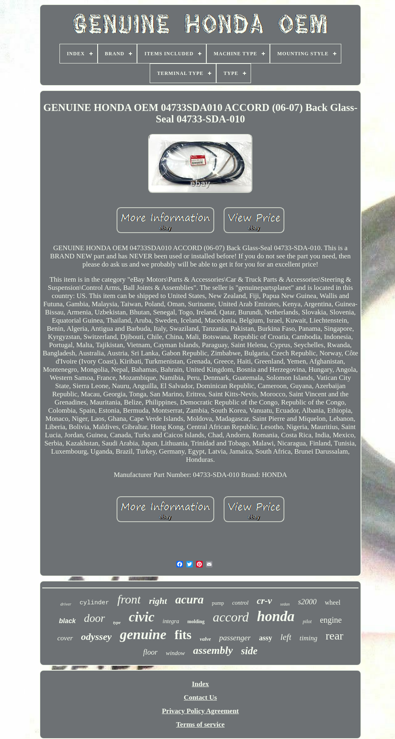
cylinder (94, 602)
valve (205, 639)
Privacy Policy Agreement (200, 711)
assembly (213, 650)
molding (196, 621)
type (117, 622)
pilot (307, 621)
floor (150, 652)
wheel (332, 602)
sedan (285, 604)
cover (65, 638)
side (249, 650)
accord (231, 617)
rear (335, 635)
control (240, 603)
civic (141, 617)
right (158, 601)
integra (170, 621)
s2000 (307, 601)
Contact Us (200, 697)
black (67, 620)
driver (65, 603)
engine (331, 619)
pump (218, 603)
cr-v (264, 601)
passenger (235, 637)
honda (275, 616)
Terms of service (200, 724)
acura (189, 599)
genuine (143, 634)
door (94, 618)
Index (200, 684)
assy (265, 638)
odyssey (96, 636)
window (175, 653)
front (129, 599)
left (285, 637)
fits (183, 635)
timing (308, 638)
